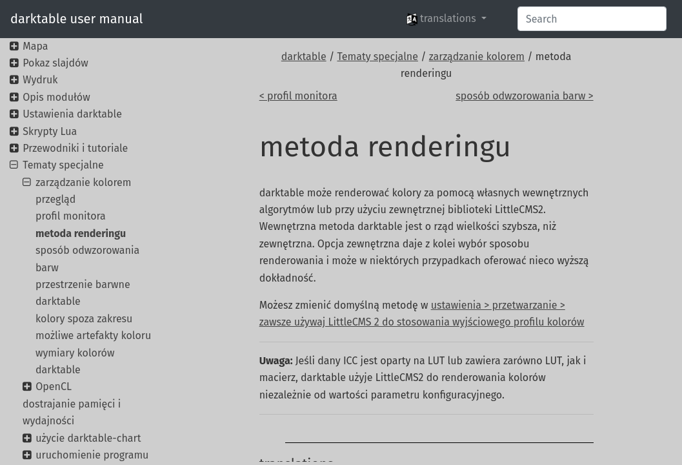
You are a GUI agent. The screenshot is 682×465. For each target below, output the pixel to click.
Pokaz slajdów (55, 63)
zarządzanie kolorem (477, 56)
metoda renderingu (80, 233)
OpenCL (53, 386)
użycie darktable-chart (88, 438)
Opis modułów (56, 97)
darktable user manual (76, 18)
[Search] (592, 18)
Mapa (35, 46)
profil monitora (70, 216)
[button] (446, 18)
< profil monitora (298, 96)
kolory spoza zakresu (83, 319)
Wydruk (40, 80)
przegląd (55, 199)
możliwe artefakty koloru (93, 335)
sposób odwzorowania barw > (524, 96)
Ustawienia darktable (72, 114)
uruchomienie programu (91, 455)
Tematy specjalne (377, 56)
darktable (303, 56)
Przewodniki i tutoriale (75, 148)
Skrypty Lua (50, 131)
